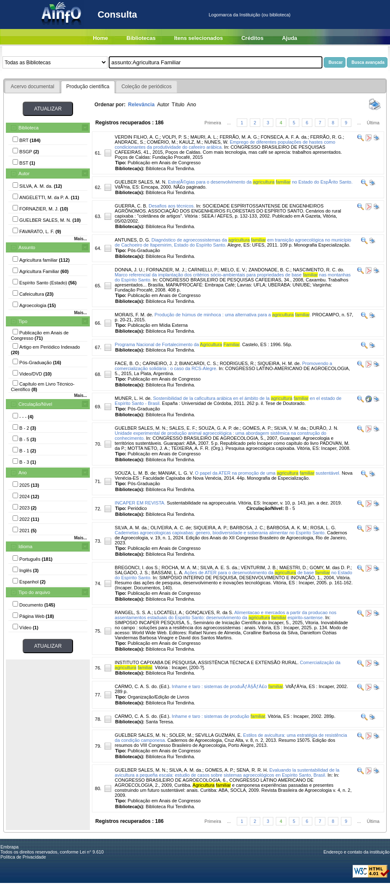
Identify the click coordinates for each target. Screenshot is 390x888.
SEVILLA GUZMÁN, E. (218, 735)
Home (100, 38)
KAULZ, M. (190, 141)
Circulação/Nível (35, 404)
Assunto (26, 247)
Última (373, 122)
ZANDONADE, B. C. (270, 269)
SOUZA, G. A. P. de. (219, 428)
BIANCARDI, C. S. (198, 363)
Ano (22, 472)
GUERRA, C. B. (131, 205)
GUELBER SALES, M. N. (140, 181)
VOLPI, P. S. (175, 136)
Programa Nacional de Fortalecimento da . (178, 344)
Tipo (22, 321)
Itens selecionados (198, 38)
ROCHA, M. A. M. (180, 567)
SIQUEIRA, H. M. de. (279, 363)
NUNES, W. (216, 141)
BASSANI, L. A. (167, 572)
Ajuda (289, 38)
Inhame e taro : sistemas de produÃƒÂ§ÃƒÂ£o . (228, 686)
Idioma (25, 546)
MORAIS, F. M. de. (134, 314)
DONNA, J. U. (129, 269)
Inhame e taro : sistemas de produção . (219, 716)
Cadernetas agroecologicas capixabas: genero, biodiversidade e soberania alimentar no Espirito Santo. (220, 532)
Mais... (80, 238)
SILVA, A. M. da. (131, 527)
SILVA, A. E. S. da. (219, 567)
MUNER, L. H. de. (133, 398)
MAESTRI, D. (293, 567)
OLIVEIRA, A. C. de (171, 527)
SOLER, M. (181, 735)
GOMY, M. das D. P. (330, 567)
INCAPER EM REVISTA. (140, 502)
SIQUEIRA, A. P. (211, 527)
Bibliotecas (140, 38)
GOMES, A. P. (257, 428)
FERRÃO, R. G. (326, 136)
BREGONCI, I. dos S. (137, 567)
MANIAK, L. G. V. (176, 473)
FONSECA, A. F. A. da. (284, 136)
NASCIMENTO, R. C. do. (319, 269)
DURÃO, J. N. (323, 428)
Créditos (252, 38)
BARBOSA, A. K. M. (287, 527)
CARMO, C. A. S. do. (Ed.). (142, 686)
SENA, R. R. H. (252, 769)
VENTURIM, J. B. (259, 567)
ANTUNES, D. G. (132, 239)
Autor (23, 173)
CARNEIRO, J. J (159, 363)
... (229, 122)
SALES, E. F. (182, 428)
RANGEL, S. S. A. (133, 612)
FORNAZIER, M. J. (166, 269)
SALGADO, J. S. (132, 572)
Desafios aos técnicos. (172, 205)
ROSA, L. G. (323, 527)
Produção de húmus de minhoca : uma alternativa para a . (232, 314)
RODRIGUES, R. (237, 363)
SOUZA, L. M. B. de (135, 473)
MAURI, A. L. (204, 136)
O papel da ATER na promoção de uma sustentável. (267, 473)
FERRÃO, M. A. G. (239, 136)
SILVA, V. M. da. (290, 428)
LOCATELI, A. (168, 612)
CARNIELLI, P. (203, 269)
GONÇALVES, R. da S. (209, 612)
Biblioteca (28, 127)
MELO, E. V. (233, 269)
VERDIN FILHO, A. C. (137, 136)
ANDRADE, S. (129, 141)
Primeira (212, 122)
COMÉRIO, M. (162, 141)
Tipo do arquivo (34, 592)
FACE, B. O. (127, 363)
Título (178, 105)
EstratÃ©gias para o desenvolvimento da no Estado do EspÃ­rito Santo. (260, 181)
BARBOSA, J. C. (247, 527)
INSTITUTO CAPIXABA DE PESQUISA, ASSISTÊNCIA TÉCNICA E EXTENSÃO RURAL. (206, 662)
